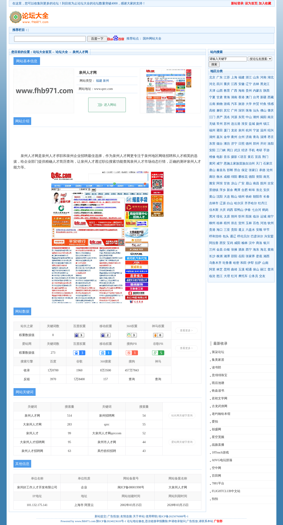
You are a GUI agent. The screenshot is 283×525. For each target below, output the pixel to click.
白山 (230, 203)
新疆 (263, 97)
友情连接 (126, 516)
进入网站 (110, 104)
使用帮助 (151, 516)
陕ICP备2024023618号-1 (111, 521)
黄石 (251, 157)
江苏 (227, 77)
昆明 (227, 269)
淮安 (244, 123)
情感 (271, 104)
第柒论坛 (218, 352)
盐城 (252, 123)
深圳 (241, 110)
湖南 (234, 97)
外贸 (256, 104)
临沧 (212, 276)
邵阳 (234, 256)
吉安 (271, 183)
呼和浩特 (215, 236)
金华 (227, 137)
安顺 (259, 229)
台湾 (256, 97)
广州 (234, 110)
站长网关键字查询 (182, 415)
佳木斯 (213, 210)
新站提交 (100, 516)
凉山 (234, 183)
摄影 (234, 157)
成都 (227, 176)
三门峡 (221, 150)
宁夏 (212, 97)
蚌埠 (252, 190)
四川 (219, 84)
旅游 (241, 104)
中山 (249, 117)
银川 (266, 243)
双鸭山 (238, 210)
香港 (241, 97)
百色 (256, 223)
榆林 (244, 243)
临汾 (256, 216)
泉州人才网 (80, 52)
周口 (230, 150)
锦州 (241, 196)
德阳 (252, 176)
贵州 (249, 90)
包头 (226, 236)
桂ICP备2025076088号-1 (173, 516)
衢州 (234, 137)
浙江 (249, 77)
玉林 (249, 223)
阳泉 (249, 216)
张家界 (250, 256)
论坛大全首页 (42, 52)
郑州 (256, 143)
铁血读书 (218, 390)
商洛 (259, 243)
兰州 (212, 249)
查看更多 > (186, 330)
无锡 (212, 123)
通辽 (233, 236)
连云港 (235, 123)
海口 (219, 229)
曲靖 (234, 269)
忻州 (241, 216)
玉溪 (241, 269)
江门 (212, 117)
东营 (212, 143)
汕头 (256, 110)
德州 (249, 143)
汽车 (234, 104)
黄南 (271, 249)
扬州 (259, 123)
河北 (212, 84)
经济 (244, 150)
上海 (234, 77)
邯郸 (230, 170)
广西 (234, 90)
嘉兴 (219, 137)
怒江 (219, 276)
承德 (262, 170)
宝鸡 (230, 243)
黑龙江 (265, 84)
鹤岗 (265, 210)
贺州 (241, 223)
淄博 (263, 137)
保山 (256, 269)
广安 (241, 183)
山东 (256, 77)
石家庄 (267, 163)
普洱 (271, 269)
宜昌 (258, 157)
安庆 (266, 190)
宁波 (256, 130)
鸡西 (230, 210)
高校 (212, 110)
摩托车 (243, 276)
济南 (249, 137)
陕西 (266, 90)
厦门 (227, 130)
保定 (244, 170)
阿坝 (219, 183)
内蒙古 (257, 90)
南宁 (271, 216)
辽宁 (249, 84)
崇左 (234, 223)
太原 (227, 216)
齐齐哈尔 (251, 203)
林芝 (219, 269)
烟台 (219, 143)
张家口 (253, 170)
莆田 (219, 130)
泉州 (241, 130)
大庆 (223, 210)
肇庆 (271, 110)
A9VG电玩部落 (222, 460)
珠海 (249, 110)
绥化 (219, 216)
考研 (259, 150)
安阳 (212, 150)
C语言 (242, 157)
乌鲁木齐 (215, 262)
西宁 (249, 249)
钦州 (271, 223)
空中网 (216, 468)
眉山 (249, 183)
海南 (241, 90)
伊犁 (251, 262)
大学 (249, 104)
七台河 (256, 210)
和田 (243, 262)
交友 (262, 276)
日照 (241, 143)
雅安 (212, 183)
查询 (132, 379)
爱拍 (215, 421)
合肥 (244, 190)
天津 (212, 90)
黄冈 (212, 163)
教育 (227, 90)
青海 (227, 97)
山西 (219, 90)
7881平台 (218, 483)
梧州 (227, 223)
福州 (212, 130)
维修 (212, 157)
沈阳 (219, 196)
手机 (252, 150)
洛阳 (271, 143)
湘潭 (227, 256)
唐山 (212, 170)
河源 (234, 117)
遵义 (241, 229)
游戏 (227, 104)
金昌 (219, 249)
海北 (263, 249)
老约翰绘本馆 (221, 413)
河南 (263, 77)
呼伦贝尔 (243, 236)
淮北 (259, 190)
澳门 (249, 97)
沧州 (269, 170)
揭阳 (263, 117)
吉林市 (213, 203)
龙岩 (234, 130)
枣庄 (271, 137)
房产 (219, 117)
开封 (263, 143)
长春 (266, 196)
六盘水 (250, 229)
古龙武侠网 (219, 406)
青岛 (256, 137)
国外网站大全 (152, 38)
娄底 (259, 256)
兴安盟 (268, 236)
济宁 (234, 143)
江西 (234, 84)
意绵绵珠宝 (219, 375)
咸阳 (237, 243)
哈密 (236, 262)
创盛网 (216, 429)
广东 (219, 77)
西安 (223, 243)
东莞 (241, 117)
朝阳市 (257, 196)
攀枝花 (243, 176)
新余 (230, 190)
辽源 (223, 203)
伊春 (248, 210)
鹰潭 (237, 190)
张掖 (234, 249)
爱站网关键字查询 (182, 442)
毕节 (266, 229)
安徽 (241, 84)
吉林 (256, 84)
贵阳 (234, 229)
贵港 (212, 229)
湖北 (271, 77)
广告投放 (113, 516)
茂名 (227, 117)
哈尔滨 (238, 203)
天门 (259, 163)
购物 (219, 104)
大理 (227, 276)
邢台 (237, 170)
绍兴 (271, 130)
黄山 (212, 196)
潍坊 (227, 143)
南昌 (256, 183)
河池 (263, 223)
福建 (241, 77)
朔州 (234, 216)
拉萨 (258, 262)
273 (53, 352)
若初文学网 (219, 398)
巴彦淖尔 (257, 236)
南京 (271, 117)
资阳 (259, 176)
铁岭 (249, 196)
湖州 (212, 137)
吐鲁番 (227, 262)
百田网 (216, 475)
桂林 (219, 223)
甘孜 (227, 183)
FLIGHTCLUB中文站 (226, 491)
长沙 (212, 256)
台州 (241, 137)
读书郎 (216, 367)
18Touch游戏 (220, 452)
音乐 (227, 157)
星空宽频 (218, 437)
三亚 (227, 229)
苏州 (227, 123)
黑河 (212, 216)
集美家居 (218, 359)
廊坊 (212, 176)
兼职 (219, 110)
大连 (227, 196)
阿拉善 (213, 243)
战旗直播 (218, 444)
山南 (265, 262)
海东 (256, 249)
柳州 (212, 223)
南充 (266, 176)
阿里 (212, 269)
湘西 (266, 256)
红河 (234, 276)
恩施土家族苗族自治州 (239, 163)
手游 (266, 150)
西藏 (271, 97)
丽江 (263, 269)
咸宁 (219, 163)
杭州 (249, 130)
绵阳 (234, 176)
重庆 (227, 84)
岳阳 (241, 256)
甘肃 (219, 97)
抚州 (263, 183)
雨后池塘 (218, 383)
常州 (219, 123)
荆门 (265, 157)
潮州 (256, 117)
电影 (219, 157)
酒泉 (241, 249)
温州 (263, 130)
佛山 (263, 110)
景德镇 (213, 190)
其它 (227, 110)
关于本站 (138, 516)
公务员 (253, 276)
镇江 (266, 123)
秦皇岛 (221, 170)
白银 (227, 249)
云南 (212, 104)
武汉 (237, 150)
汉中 (252, 243)
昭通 (249, 269)
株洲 (219, 256)
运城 (263, 216)
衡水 (219, 176)
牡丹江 (262, 203)
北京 (212, 77)
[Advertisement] (167, 17)
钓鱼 (263, 104)
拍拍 (215, 498)
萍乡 (223, 190)
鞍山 (234, 196)
